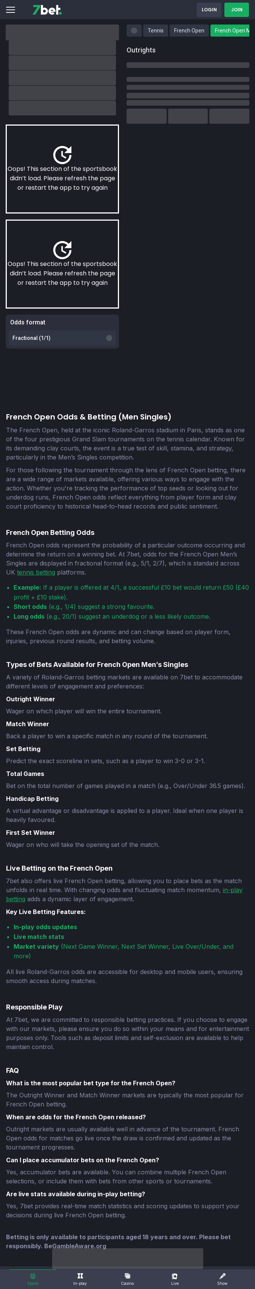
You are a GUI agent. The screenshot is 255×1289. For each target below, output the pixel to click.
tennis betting (36, 572)
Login (209, 9)
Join (237, 9)
